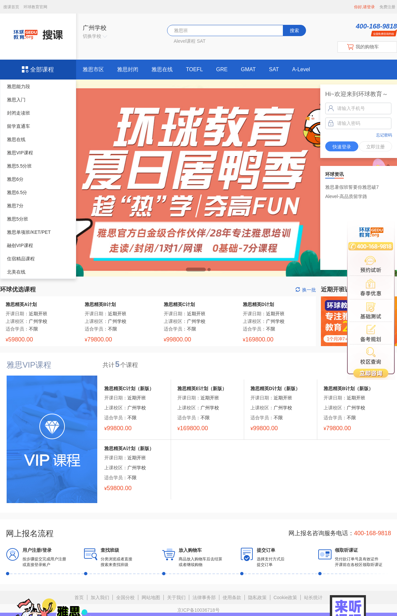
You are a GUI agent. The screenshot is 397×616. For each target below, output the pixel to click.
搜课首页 (11, 7)
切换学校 (95, 36)
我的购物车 (367, 46)
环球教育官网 (35, 7)
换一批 (305, 289)
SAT (201, 41)
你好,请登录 (364, 7)
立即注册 (375, 146)
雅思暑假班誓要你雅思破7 (352, 187)
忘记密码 (384, 135)
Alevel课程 (185, 41)
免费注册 (387, 7)
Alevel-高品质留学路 (346, 196)
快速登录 (341, 146)
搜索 (294, 30)
